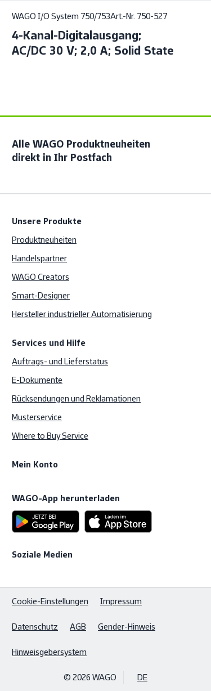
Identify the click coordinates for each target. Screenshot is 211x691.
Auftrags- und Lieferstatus (60, 361)
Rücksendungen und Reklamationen (76, 398)
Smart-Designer (41, 295)
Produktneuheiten (44, 239)
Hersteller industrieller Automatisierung (82, 314)
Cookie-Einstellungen (50, 601)
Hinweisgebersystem (49, 652)
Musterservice (37, 417)
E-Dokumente (37, 380)
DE (142, 677)
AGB (78, 626)
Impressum (121, 601)
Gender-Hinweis (126, 626)
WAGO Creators (40, 277)
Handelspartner (39, 258)
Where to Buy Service (50, 435)
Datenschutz (35, 626)
